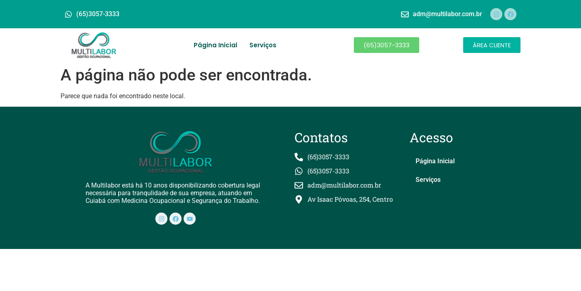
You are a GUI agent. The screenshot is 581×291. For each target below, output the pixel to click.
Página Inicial (215, 45)
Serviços (262, 45)
